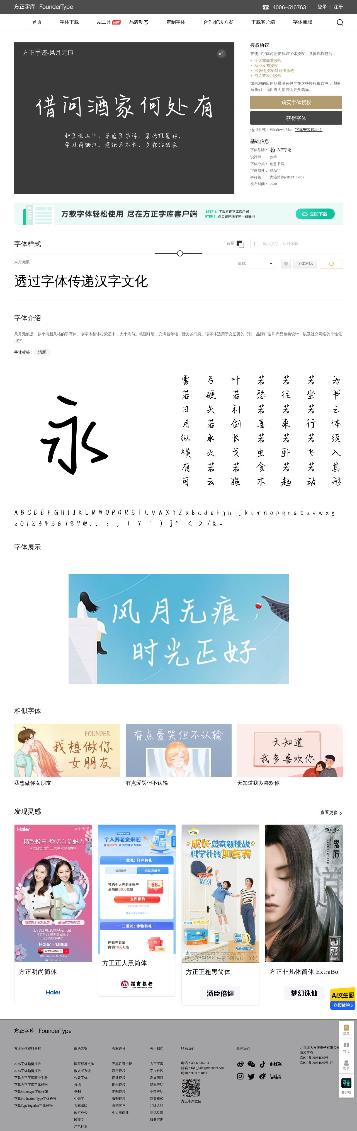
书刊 (77, 1092)
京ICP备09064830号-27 (316, 1063)
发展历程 (156, 1078)
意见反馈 (156, 1113)
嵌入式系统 (82, 1071)
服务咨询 (156, 1120)
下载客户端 (263, 22)
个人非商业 (120, 1113)
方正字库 (156, 1064)
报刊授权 (118, 1099)
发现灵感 (27, 811)
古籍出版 (81, 1106)
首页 (37, 22)
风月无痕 (22, 262)
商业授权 (118, 1078)
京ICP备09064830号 (314, 1058)
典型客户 (118, 1106)
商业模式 (156, 1099)
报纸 (77, 1085)
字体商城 (302, 22)
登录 (322, 6)
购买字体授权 (296, 102)
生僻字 (79, 1099)
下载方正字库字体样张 (31, 1085)
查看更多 (331, 813)
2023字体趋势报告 (27, 1071)
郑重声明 (156, 1085)
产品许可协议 (122, 1064)
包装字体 (81, 1078)
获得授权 (118, 1071)
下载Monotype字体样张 (31, 1092)
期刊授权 (118, 1092)
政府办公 (81, 1113)
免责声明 (156, 1092)
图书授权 (118, 1085)
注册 (338, 6)
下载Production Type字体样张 (35, 1099)
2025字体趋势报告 (27, 1064)
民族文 (79, 1120)
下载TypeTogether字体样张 (33, 1106)
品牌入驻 (156, 1106)
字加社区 (156, 1071)
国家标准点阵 (84, 1064)
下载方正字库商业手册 (31, 1078)
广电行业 (81, 1126)
